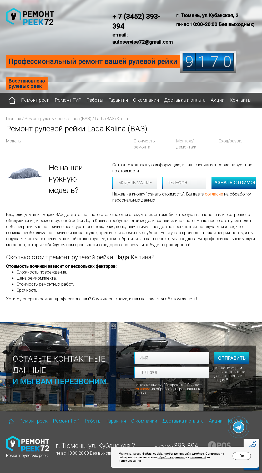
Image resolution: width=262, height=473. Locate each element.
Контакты (240, 100)
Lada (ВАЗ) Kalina (111, 118)
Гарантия (118, 100)
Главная (13, 118)
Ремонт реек (35, 100)
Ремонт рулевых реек (46, 118)
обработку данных (171, 457)
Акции (217, 100)
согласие (214, 194)
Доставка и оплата (184, 100)
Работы (95, 100)
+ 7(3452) (176, 446)
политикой (198, 457)
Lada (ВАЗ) (80, 118)
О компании (146, 100)
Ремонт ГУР (68, 100)
